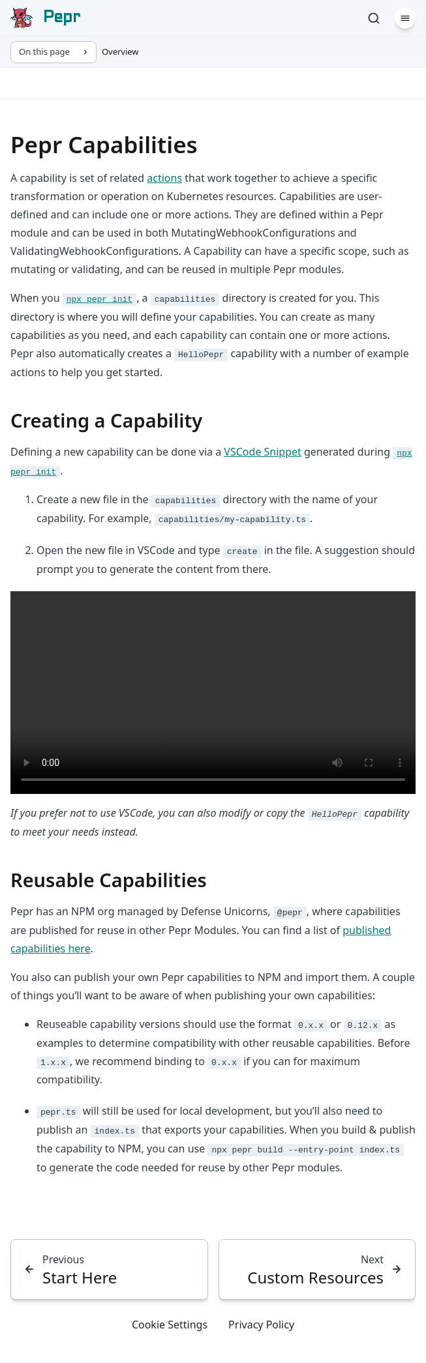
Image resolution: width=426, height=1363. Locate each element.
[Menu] (405, 18)
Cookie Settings (169, 1324)
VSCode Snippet (262, 452)
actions (164, 178)
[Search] (373, 18)
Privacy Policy (261, 1324)
